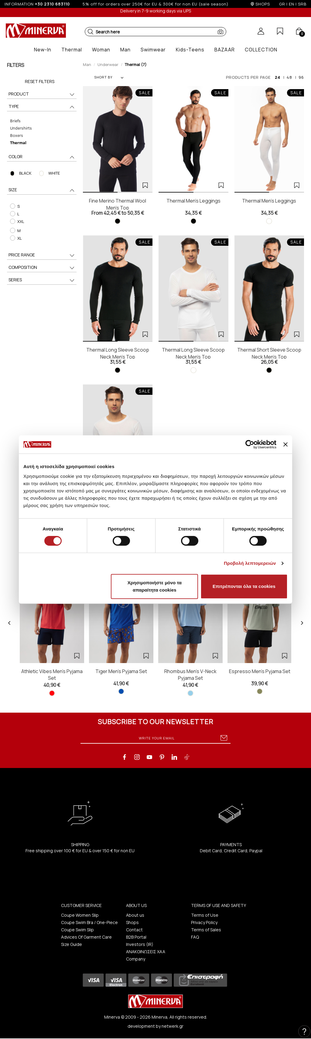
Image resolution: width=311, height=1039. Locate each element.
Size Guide (71, 944)
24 (277, 77)
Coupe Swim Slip (77, 930)
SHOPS (262, 4)
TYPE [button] (42, 106)
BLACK (25, 173)
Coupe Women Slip (80, 915)
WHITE (54, 173)
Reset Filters (39, 81)
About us (135, 915)
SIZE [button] (42, 190)
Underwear (107, 64)
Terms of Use (204, 915)
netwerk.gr (172, 1026)
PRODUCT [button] (42, 94)
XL (16, 238)
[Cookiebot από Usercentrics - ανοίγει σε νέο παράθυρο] (249, 444)
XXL (17, 221)
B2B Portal (136, 937)
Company (135, 959)
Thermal (18, 142)
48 (289, 77)
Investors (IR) (139, 944)
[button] (90, 31)
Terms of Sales (206, 930)
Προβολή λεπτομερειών (250, 563)
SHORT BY (108, 77)
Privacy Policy (204, 922)
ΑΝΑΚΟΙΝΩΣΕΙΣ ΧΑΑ (145, 951)
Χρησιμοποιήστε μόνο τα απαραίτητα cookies (155, 586)
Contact (134, 930)
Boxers (16, 135)
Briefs (15, 120)
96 (301, 77)
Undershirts (21, 128)
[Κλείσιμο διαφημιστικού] (285, 444)
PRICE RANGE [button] (42, 255)
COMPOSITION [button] (42, 267)
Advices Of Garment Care (86, 937)
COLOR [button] (42, 157)
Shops (132, 922)
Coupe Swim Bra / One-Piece (89, 922)
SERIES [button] (42, 280)
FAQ (195, 937)
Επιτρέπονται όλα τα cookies (244, 586)
